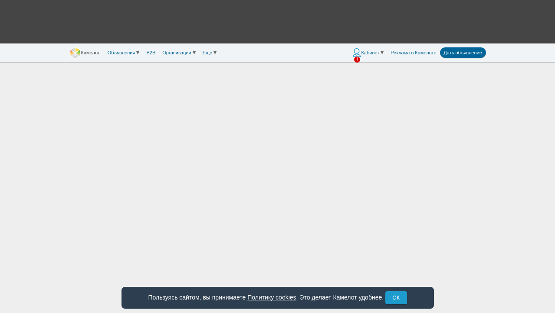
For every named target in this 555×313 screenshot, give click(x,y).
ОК (396, 298)
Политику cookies (271, 297)
